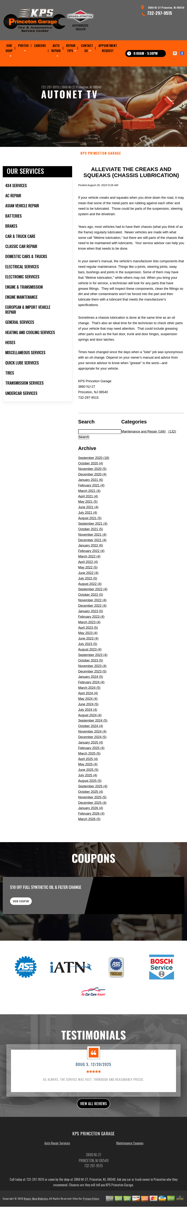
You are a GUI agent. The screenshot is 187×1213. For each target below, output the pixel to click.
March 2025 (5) (89, 771)
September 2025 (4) (92, 804)
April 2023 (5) (88, 645)
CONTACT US (87, 48)
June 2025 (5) (88, 788)
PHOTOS (23, 45)
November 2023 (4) (92, 684)
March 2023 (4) (89, 640)
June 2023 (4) (88, 656)
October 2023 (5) (90, 678)
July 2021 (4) (87, 530)
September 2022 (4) (92, 607)
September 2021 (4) (92, 541)
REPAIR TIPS (70, 48)
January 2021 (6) (90, 497)
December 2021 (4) (92, 558)
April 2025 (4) (88, 777)
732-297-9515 (159, 13)
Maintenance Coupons (129, 1167)
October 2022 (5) (90, 612)
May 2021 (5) (88, 519)
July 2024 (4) (87, 727)
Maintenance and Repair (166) (143, 449)
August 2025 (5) (90, 799)
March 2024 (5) (89, 706)
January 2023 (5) (90, 629)
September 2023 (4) (92, 673)
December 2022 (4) (92, 623)
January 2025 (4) (90, 760)
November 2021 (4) (92, 552)
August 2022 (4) (90, 601)
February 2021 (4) (91, 503)
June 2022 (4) (88, 590)
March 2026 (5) (89, 837)
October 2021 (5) (90, 547)
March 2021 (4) (89, 508)
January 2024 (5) (90, 695)
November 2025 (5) (92, 815)
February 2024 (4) (91, 700)
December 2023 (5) (92, 689)
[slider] (93, 1093)
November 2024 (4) (92, 749)
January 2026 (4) (90, 826)
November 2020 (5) (92, 487)
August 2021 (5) (90, 536)
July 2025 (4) (87, 793)
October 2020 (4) (90, 481)
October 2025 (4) (90, 809)
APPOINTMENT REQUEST (107, 48)
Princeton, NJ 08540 (88, 87)
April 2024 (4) (88, 711)
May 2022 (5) (88, 585)
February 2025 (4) (91, 766)
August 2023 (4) (90, 667)
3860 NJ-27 (68, 87)
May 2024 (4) (88, 716)
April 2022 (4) (88, 580)
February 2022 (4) (91, 569)
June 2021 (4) (88, 525)
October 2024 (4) (90, 744)
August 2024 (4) (90, 733)
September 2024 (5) (92, 738)
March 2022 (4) (89, 574)
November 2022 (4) (92, 618)
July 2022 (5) (87, 596)
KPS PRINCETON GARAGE (101, 171)
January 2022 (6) (90, 563)
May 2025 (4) (88, 782)
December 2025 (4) (92, 820)
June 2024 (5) (88, 722)
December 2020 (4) (92, 492)
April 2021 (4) (88, 514)
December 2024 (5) (92, 755)
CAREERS (40, 45)
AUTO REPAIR (56, 48)
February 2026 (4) (91, 831)
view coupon (30, 921)
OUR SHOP (9, 48)
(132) (171, 449)
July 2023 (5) (87, 662)
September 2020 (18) (93, 476)
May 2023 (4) (88, 651)
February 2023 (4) (91, 634)
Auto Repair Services (57, 1167)
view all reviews (94, 1126)
